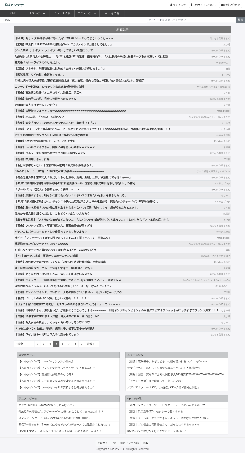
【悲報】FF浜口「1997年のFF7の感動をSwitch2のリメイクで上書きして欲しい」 (64, 44)
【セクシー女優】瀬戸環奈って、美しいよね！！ (156, 380)
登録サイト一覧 (106, 442)
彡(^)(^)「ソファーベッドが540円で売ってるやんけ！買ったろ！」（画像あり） (63, 237)
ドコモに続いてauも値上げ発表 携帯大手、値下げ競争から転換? (54, 328)
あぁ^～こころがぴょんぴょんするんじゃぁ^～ (206, 280)
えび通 (226, 44)
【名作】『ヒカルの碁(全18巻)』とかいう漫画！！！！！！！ (52, 298)
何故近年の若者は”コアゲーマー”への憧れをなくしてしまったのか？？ (61, 411)
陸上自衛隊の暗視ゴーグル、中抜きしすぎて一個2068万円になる (54, 268)
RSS (145, 442)
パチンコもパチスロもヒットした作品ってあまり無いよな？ (51, 231)
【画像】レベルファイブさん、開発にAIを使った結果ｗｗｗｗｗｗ (55, 147)
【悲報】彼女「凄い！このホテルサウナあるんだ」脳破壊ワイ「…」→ (57, 122)
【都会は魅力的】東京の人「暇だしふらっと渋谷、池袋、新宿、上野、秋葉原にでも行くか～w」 (73, 177)
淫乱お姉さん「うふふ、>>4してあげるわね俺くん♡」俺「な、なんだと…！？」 (63, 286)
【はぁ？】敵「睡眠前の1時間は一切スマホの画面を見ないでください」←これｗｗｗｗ (68, 304)
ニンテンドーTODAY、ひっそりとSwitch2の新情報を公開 (49, 86)
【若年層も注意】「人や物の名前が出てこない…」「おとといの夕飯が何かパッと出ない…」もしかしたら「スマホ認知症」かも (92, 219)
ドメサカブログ (222, 183)
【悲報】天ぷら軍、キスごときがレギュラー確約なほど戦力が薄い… (168, 418)
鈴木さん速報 (223, 135)
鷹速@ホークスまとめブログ (215, 256)
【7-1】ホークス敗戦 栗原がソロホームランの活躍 (46, 255)
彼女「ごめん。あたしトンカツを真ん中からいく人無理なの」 (164, 367)
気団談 (226, 213)
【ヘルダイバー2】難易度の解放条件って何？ (46, 374)
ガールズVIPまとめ (220, 50)
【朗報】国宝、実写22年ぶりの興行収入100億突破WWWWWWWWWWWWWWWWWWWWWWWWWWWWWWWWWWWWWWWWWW (177, 374)
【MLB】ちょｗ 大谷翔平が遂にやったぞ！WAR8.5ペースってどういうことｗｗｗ (64, 38)
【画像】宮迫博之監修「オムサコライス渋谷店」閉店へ (48, 92)
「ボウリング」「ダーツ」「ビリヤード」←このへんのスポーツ (166, 405)
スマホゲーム (37, 13)
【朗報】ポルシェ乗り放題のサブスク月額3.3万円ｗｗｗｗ (50, 153)
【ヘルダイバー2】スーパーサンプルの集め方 (46, 361)
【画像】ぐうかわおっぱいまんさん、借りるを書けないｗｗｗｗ (53, 273)
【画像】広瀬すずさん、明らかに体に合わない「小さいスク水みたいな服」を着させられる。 (71, 195)
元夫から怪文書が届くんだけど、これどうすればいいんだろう (52, 213)
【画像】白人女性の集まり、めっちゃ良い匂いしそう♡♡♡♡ (52, 322)
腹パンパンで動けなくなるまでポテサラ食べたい (156, 431)
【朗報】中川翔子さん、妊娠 (32, 159)
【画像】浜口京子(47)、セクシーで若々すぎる (155, 411)
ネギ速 (226, 92)
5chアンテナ (14, 5)
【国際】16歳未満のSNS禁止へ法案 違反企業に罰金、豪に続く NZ (57, 316)
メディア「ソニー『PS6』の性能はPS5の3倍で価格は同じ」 (163, 387)
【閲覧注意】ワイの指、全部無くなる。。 (40, 74)
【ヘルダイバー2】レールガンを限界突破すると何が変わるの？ (57, 380)
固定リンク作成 (129, 442)
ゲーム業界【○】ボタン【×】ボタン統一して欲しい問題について (54, 50)
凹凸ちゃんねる (222, 141)
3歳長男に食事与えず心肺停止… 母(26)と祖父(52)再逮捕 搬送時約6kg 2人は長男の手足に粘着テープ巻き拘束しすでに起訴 (91, 56)
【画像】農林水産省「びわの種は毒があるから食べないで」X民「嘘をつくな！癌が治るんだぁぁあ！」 (77, 207)
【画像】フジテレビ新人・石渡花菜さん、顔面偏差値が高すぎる (53, 225)
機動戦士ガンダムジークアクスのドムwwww (41, 243)
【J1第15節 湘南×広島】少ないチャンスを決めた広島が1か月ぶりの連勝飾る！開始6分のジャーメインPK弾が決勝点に (86, 201)
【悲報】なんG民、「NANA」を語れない (39, 116)
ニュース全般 (62, 13)
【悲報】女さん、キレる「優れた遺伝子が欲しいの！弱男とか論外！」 (61, 431)
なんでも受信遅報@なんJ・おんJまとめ (209, 117)
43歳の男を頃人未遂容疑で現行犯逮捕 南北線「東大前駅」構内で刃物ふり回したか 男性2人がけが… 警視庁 (79, 80)
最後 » (90, 343)
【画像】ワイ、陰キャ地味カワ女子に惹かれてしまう (47, 334)
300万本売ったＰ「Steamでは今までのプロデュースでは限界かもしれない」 (65, 424)
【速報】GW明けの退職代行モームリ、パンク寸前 (45, 141)
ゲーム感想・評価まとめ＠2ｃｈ (213, 87)
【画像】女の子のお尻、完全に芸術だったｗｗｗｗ (45, 98)
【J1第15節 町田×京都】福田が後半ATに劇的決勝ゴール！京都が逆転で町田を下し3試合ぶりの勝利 (75, 183)
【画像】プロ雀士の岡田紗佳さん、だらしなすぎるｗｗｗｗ (163, 424)
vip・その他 (112, 13)
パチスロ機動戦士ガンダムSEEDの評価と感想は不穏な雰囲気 (51, 135)
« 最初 (20, 343)
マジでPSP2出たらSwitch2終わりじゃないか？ (47, 405)
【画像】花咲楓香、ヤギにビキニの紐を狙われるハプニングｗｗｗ (167, 361)
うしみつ (225, 74)
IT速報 (227, 68)
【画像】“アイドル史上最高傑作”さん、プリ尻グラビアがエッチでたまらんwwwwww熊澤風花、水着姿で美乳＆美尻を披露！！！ (93, 128)
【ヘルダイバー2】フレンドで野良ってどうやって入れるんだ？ (57, 367)
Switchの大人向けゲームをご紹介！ (36, 104)
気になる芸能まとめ (220, 38)
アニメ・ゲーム (87, 13)
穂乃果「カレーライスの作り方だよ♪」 (38, 62)
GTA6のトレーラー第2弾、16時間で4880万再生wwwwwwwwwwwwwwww (59, 171)
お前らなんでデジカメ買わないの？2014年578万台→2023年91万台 (55, 249)
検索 (240, 19)
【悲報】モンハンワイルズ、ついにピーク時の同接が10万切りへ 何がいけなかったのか (68, 292)
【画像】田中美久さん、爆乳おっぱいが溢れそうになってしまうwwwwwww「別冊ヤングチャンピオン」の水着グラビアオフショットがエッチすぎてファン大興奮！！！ (117, 310)
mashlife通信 (223, 111)
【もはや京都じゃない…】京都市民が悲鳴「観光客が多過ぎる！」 (54, 165)
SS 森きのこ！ (223, 62)
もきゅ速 (225, 129)
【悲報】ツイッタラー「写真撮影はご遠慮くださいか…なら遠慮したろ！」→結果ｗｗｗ (68, 280)
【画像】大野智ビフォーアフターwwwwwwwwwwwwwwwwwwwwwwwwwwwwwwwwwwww (70, 110)
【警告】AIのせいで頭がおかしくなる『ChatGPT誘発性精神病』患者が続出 (60, 261)
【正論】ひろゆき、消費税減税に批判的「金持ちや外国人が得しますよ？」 (60, 68)
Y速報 (227, 159)
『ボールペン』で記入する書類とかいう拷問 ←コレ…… (49, 189)
